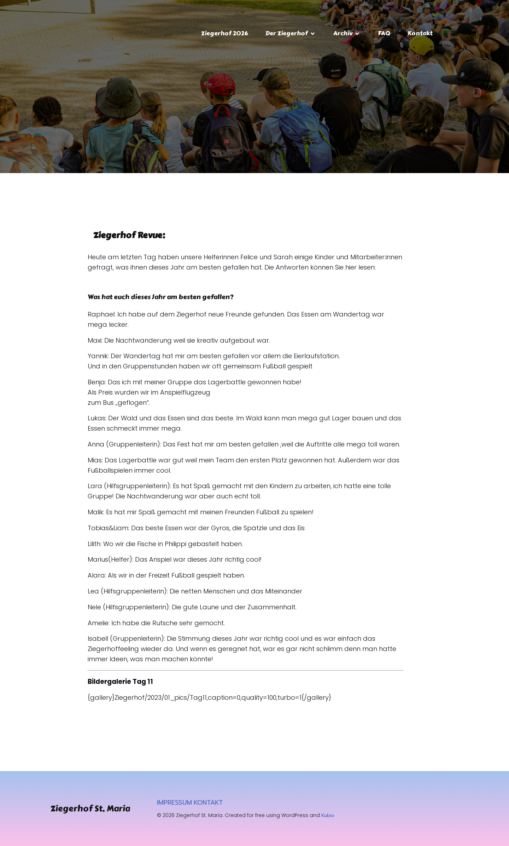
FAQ (384, 33)
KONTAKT (208, 802)
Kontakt (420, 33)
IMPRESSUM (174, 802)
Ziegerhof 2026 (224, 33)
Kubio (327, 815)
